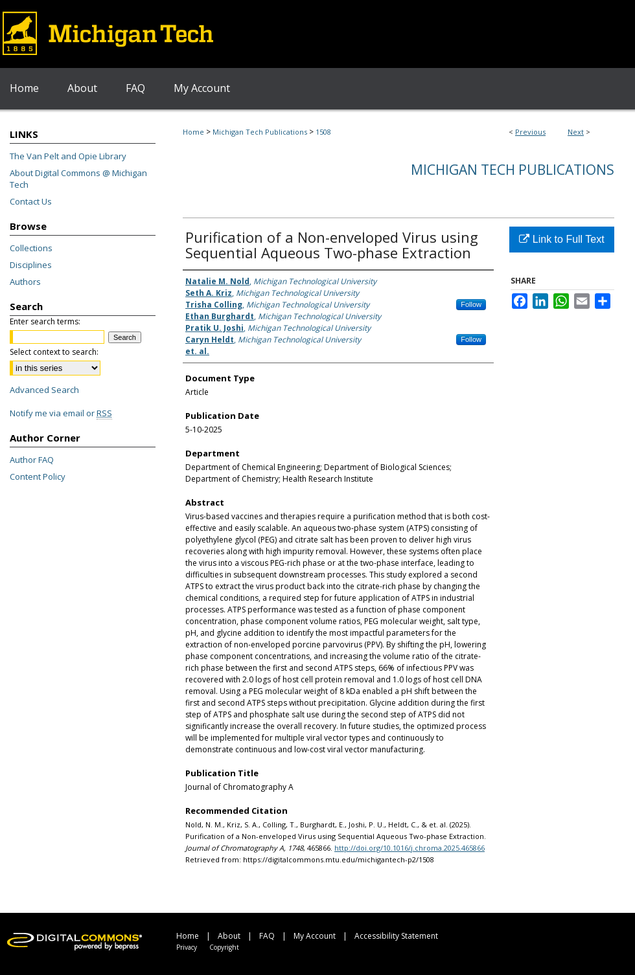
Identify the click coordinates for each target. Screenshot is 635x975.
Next (576, 132)
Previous (530, 132)
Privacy (186, 947)
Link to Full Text (561, 239)
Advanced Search (44, 390)
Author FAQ (32, 459)
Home (193, 132)
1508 (323, 132)
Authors (25, 281)
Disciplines (31, 265)
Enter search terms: (45, 321)
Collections (31, 248)
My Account (315, 935)
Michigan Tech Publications (260, 132)
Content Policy (37, 476)
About (229, 935)
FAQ (267, 935)
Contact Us (31, 201)
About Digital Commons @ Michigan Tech (78, 178)
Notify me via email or (61, 413)
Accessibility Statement (396, 935)
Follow (471, 304)
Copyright (224, 947)
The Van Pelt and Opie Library (68, 156)
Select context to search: (54, 351)
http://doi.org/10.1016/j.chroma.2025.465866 (409, 848)
